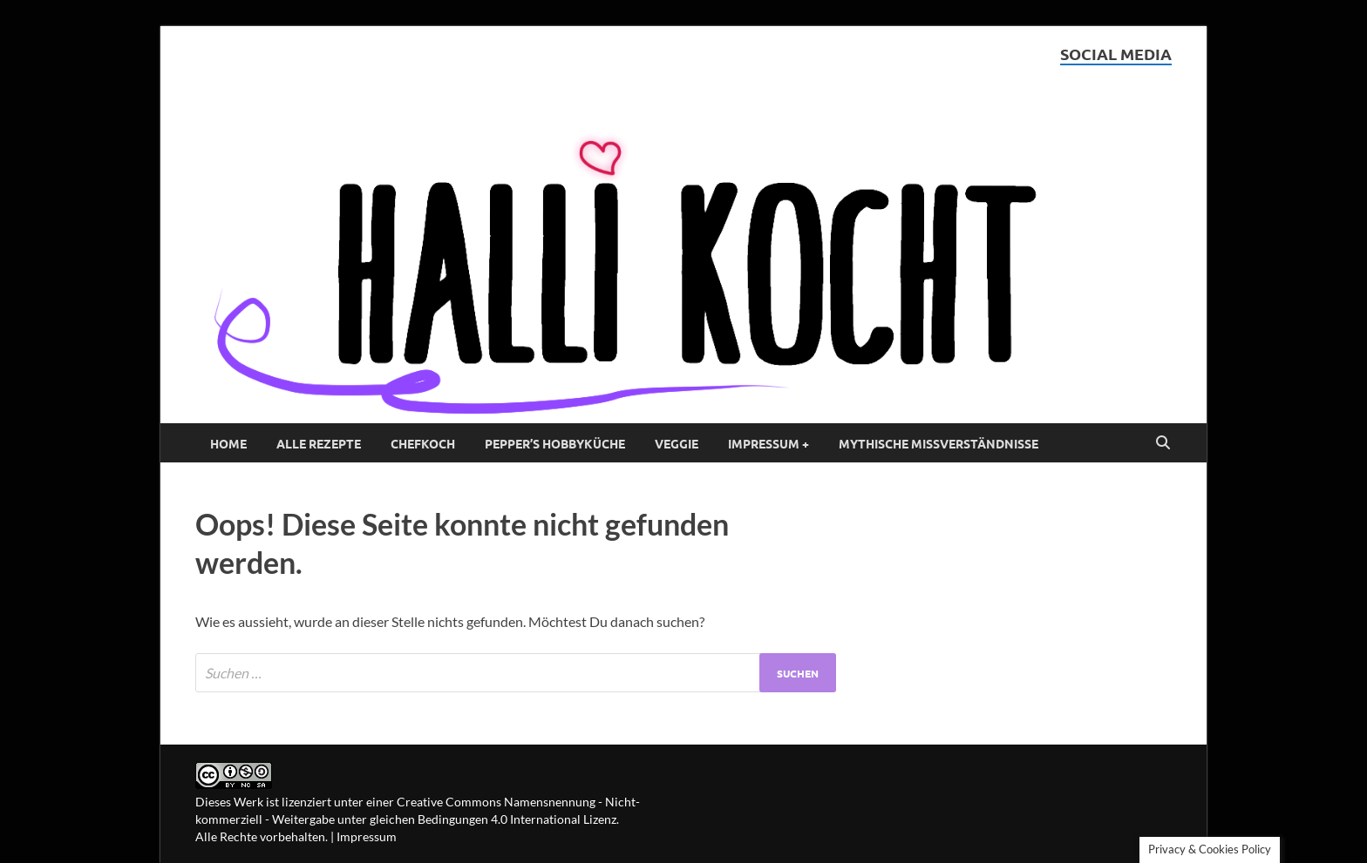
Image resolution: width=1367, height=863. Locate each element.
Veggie (676, 443)
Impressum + (768, 443)
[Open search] (1163, 443)
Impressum (367, 836)
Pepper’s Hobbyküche (555, 443)
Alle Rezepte (318, 443)
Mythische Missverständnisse (938, 443)
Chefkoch (423, 443)
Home (228, 443)
